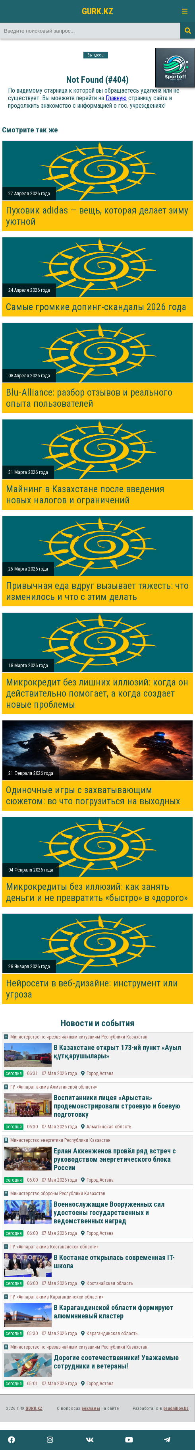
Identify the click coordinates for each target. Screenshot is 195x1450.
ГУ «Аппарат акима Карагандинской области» (56, 1297)
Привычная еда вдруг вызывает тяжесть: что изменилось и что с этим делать (97, 591)
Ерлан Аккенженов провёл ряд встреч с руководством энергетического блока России (115, 1159)
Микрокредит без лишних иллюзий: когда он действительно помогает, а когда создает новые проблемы (97, 693)
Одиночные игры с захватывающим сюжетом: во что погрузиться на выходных (93, 795)
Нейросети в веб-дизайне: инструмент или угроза (92, 989)
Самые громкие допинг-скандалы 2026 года (96, 307)
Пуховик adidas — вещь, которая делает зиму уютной (97, 216)
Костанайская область (110, 1283)
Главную (116, 98)
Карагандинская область (112, 1333)
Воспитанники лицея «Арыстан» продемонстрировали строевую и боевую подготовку (117, 1105)
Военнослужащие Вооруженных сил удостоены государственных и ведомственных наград (109, 1212)
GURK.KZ (97, 11)
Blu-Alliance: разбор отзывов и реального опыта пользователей (89, 398)
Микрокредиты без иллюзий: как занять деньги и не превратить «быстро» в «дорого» (97, 892)
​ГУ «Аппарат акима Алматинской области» (53, 1087)
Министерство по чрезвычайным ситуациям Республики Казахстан (78, 1037)
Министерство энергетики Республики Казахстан (60, 1140)
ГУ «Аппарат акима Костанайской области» (54, 1246)
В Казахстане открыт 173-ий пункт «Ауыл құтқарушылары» (117, 1051)
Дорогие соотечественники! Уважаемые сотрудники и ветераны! (116, 1361)
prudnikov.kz (176, 1408)
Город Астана (100, 1073)
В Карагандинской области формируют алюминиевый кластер (114, 1311)
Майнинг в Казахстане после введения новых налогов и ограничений (85, 494)
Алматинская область (109, 1126)
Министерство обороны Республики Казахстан (57, 1193)
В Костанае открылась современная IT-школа (114, 1261)
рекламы (90, 1408)
